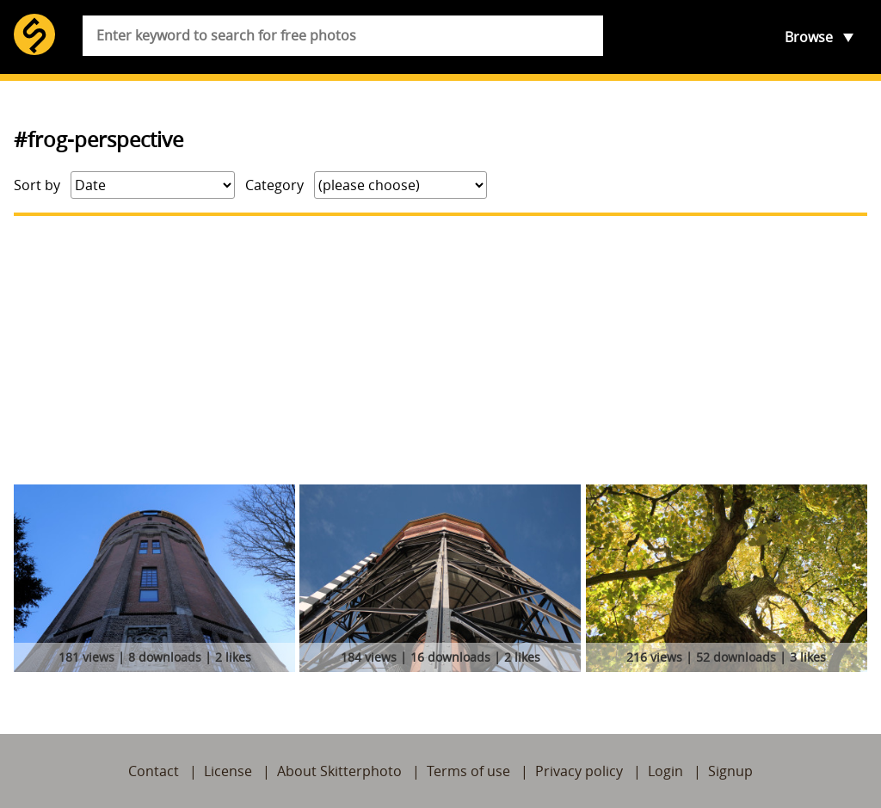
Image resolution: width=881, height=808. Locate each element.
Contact (153, 771)
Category (274, 185)
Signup (730, 771)
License (228, 771)
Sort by (37, 185)
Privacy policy (579, 771)
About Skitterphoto (339, 771)
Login (665, 771)
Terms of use (468, 771)
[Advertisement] (440, 350)
